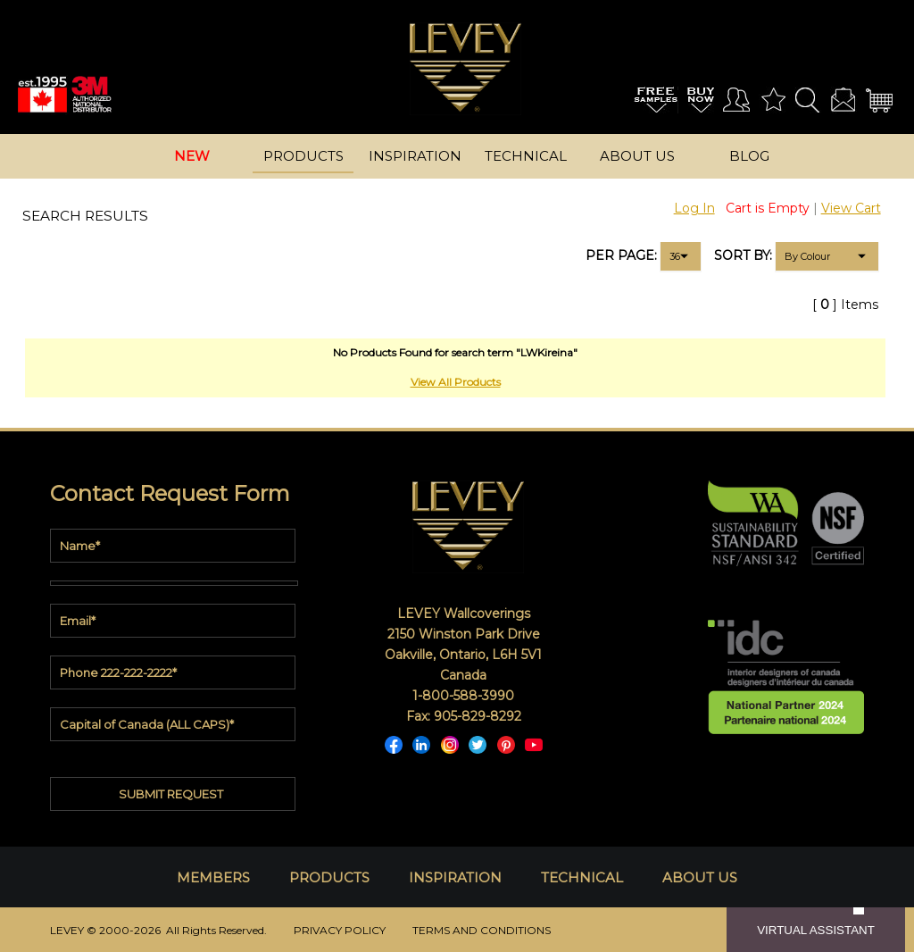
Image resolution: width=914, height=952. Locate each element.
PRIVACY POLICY (340, 930)
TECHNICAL (582, 877)
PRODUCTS (329, 877)
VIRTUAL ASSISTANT (816, 930)
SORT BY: (743, 255)
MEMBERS (213, 877)
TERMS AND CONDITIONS (481, 930)
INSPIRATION (455, 877)
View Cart (851, 208)
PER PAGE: (621, 255)
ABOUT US (699, 877)
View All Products (456, 381)
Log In (694, 208)
